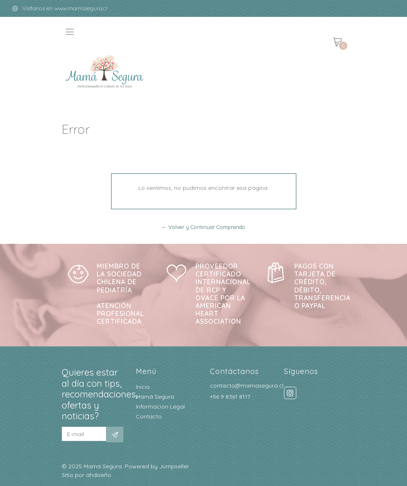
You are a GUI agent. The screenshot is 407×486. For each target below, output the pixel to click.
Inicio (143, 386)
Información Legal (160, 406)
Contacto (149, 416)
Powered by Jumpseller (156, 466)
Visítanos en (38, 8)
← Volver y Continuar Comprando (204, 227)
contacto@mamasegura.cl (247, 385)
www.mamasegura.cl (80, 8)
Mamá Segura (155, 396)
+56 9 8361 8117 (230, 396)
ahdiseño (98, 475)
